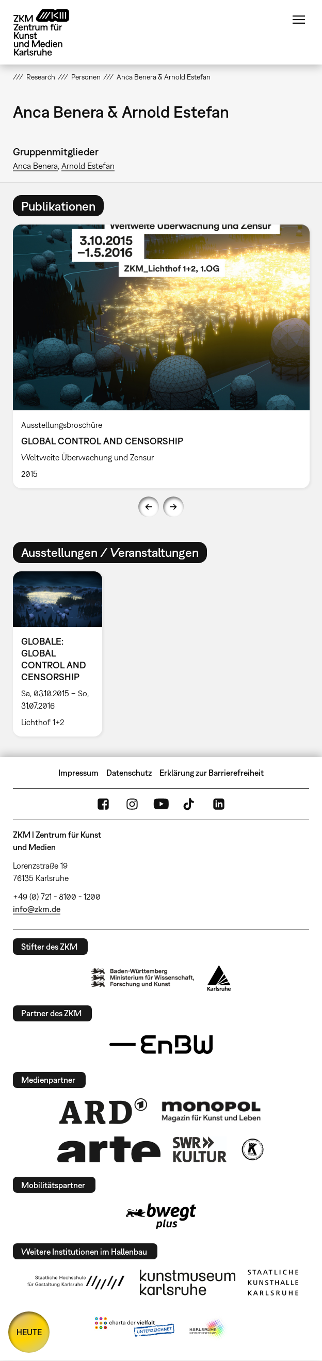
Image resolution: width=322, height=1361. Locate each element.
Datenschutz (129, 772)
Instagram (132, 804)
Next (173, 507)
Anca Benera (35, 165)
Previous (148, 507)
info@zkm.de (36, 909)
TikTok (190, 804)
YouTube (161, 804)
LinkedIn (218, 804)
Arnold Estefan (88, 165)
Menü (298, 19)
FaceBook (103, 804)
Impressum (78, 772)
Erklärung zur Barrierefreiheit (211, 772)
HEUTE (29, 1332)
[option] (161, 356)
